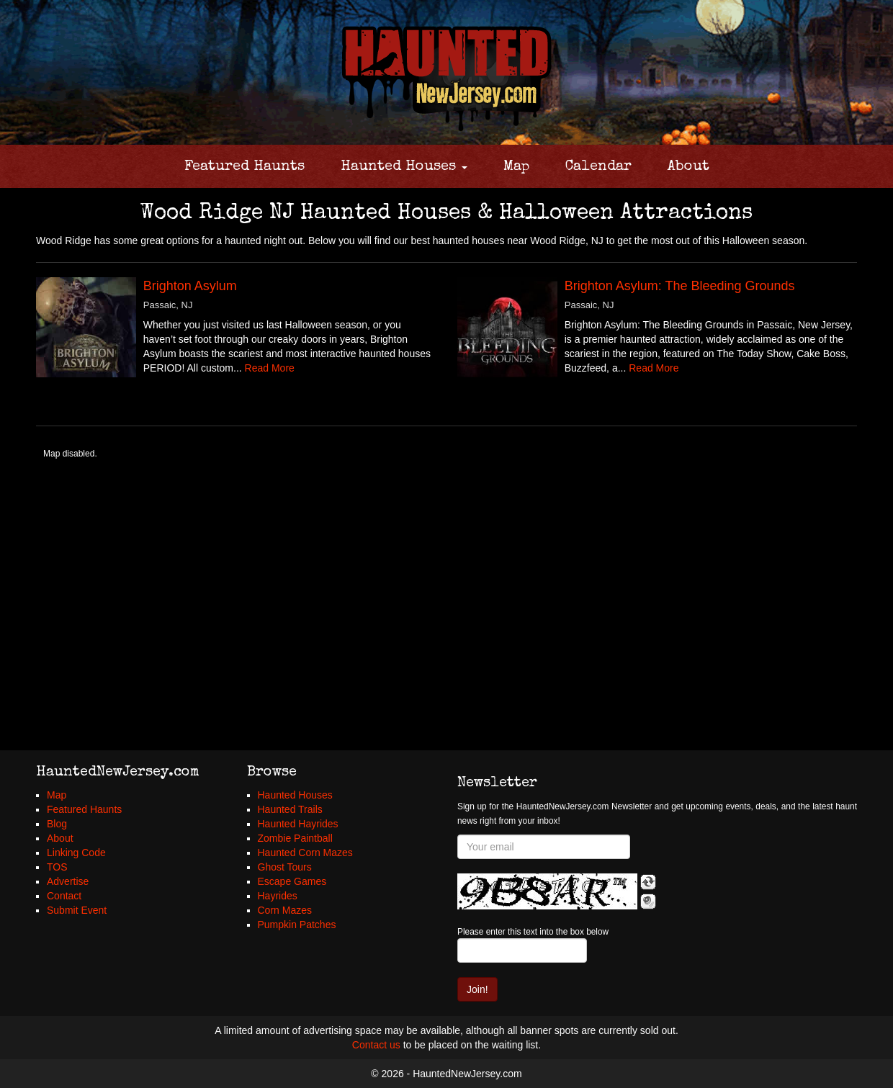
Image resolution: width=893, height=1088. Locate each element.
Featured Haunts (244, 167)
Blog (57, 824)
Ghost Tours (285, 867)
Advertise (68, 881)
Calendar (598, 167)
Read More (270, 368)
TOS (57, 867)
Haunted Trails (290, 809)
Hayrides (277, 896)
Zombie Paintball (295, 838)
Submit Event (77, 910)
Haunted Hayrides (298, 824)
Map (516, 167)
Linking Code (76, 852)
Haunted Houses (404, 167)
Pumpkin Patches (297, 924)
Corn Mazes (285, 910)
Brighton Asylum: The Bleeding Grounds (680, 286)
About (688, 167)
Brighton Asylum (190, 286)
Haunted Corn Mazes (305, 852)
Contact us (376, 1045)
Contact (64, 896)
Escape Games (292, 881)
